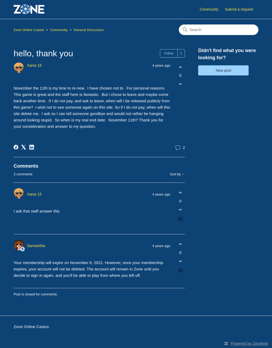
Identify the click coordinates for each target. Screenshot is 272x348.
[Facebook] (16, 147)
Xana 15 (34, 65)
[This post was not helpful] (180, 84)
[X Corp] (23, 147)
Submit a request (239, 9)
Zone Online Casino (29, 30)
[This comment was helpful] (180, 192)
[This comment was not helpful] (180, 209)
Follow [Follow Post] (168, 53)
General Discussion (89, 30)
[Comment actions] (180, 218)
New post (223, 70)
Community (209, 9)
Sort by (177, 174)
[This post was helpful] (180, 67)
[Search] (218, 29)
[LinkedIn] (31, 147)
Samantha (36, 245)
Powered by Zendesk (249, 343)
